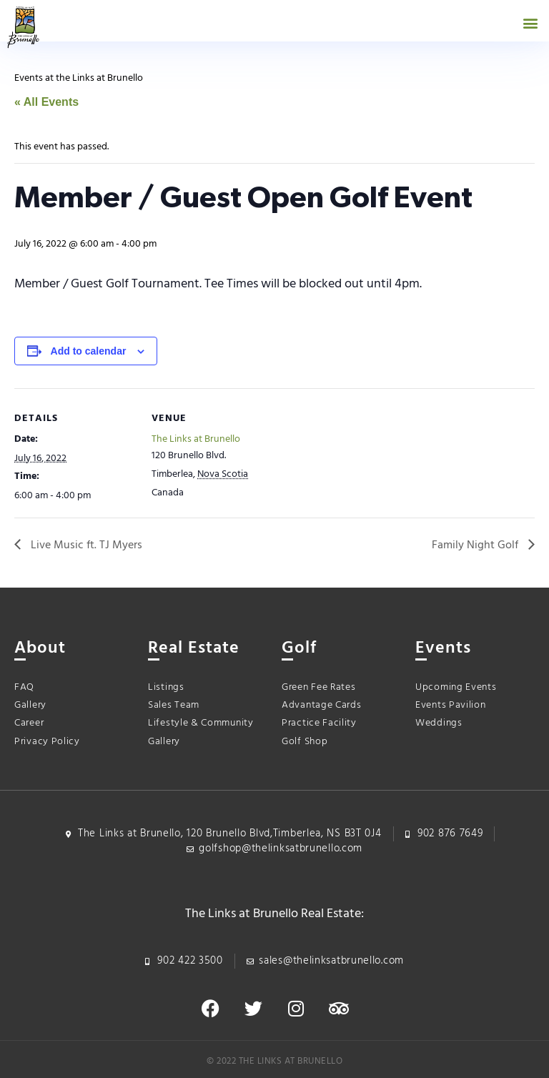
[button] (530, 22)
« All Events (46, 102)
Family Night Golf (476, 545)
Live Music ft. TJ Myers (85, 545)
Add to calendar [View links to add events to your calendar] (89, 351)
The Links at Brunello (196, 439)
